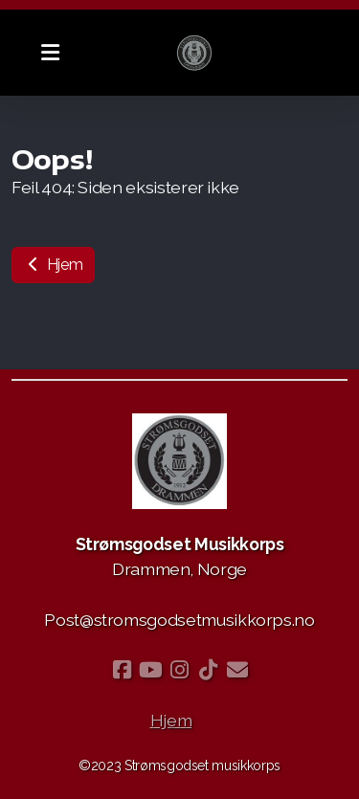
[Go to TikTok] (208, 669)
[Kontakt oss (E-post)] (237, 669)
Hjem (53, 264)
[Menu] (50, 53)
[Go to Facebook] (122, 669)
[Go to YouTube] (151, 669)
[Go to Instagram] (180, 669)
